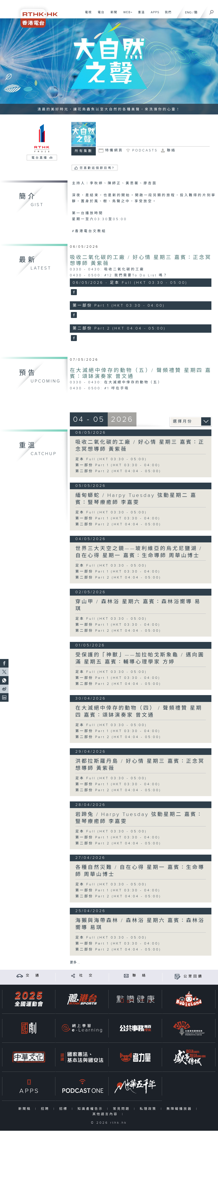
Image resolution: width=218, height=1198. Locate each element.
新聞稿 (25, 1109)
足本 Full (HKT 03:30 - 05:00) (111, 459)
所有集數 (84, 151)
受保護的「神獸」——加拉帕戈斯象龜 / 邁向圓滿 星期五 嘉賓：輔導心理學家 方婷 (139, 658)
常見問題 (122, 1109)
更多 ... (75, 963)
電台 (100, 14)
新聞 (112, 14)
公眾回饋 (193, 976)
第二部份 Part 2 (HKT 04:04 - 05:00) (118, 471)
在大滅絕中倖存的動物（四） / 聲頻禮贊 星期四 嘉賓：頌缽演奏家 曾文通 (138, 711)
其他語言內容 (106, 1114)
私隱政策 (149, 1109)
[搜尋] (211, 10)
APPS (153, 14)
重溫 (140, 14)
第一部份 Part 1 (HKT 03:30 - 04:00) (117, 465)
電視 (87, 14)
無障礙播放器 (180, 1109)
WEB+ (126, 14)
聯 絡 (139, 976)
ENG (188, 12)
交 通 (33, 976)
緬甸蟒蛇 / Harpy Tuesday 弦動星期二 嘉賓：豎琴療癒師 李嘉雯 (136, 498)
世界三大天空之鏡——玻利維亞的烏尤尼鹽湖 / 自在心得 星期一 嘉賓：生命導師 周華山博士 (138, 552)
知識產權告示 (91, 1109)
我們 (167, 14)
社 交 (86, 976)
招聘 (46, 1109)
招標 (64, 1109)
